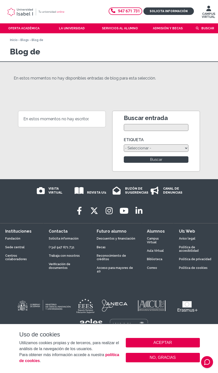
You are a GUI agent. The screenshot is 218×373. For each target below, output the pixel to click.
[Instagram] (109, 210)
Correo (152, 268)
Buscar (207, 28)
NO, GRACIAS (163, 357)
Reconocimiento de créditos (111, 257)
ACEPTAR (163, 343)
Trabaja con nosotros (64, 255)
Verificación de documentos (59, 265)
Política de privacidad (195, 259)
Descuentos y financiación (116, 238)
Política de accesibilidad (189, 249)
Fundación (12, 238)
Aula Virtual (155, 250)
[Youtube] (124, 210)
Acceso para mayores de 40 (115, 269)
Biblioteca (154, 259)
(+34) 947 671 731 (62, 247)
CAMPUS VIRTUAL (208, 13)
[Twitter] (94, 210)
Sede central (15, 247)
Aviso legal (187, 238)
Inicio (14, 40)
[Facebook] (79, 210)
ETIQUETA (134, 139)
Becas (101, 247)
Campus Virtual (153, 240)
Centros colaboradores (16, 257)
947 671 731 (125, 11)
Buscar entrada (146, 118)
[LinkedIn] (138, 210)
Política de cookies (193, 268)
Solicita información (169, 11)
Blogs (24, 40)
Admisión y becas (168, 28)
